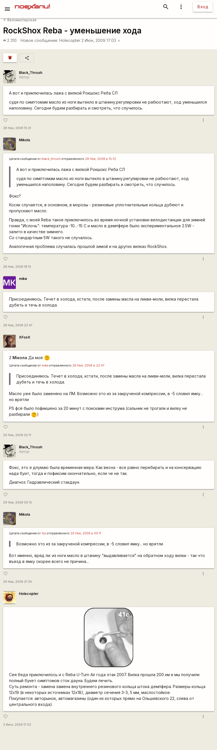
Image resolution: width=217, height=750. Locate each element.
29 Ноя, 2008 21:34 (17, 582)
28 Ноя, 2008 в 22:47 (88, 365)
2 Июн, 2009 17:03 (100, 40)
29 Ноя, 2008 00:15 (17, 502)
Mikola (24, 140)
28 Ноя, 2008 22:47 (17, 325)
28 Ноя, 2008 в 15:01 (100, 159)
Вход (203, 6)
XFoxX (24, 337)
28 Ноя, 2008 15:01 (17, 128)
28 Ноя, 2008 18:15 (17, 267)
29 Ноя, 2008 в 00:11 (85, 533)
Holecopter (70, 40)
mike (23, 279)
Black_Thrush (30, 72)
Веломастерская (20, 20)
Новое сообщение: (39, 40)
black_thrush (51, 159)
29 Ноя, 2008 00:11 (17, 435)
